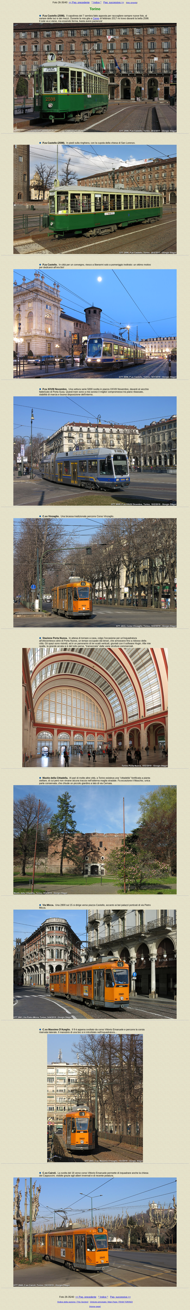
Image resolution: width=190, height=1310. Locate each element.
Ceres (96, 18)
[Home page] (95, 1306)
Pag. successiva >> (113, 2)
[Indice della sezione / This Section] (72, 1302)
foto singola (132, 2)
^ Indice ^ (97, 2)
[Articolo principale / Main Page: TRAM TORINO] (111, 1302)
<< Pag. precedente (79, 2)
